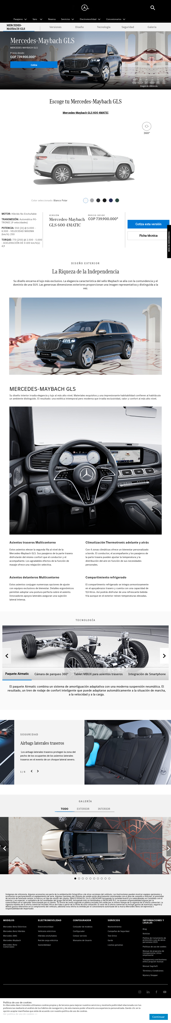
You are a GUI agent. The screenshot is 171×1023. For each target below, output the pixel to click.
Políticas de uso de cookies (154, 947)
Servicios (65, 19)
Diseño (79, 27)
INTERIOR (104, 809)
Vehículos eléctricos (47, 931)
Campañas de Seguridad (118, 931)
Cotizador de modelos (82, 927)
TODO (64, 809)
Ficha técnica (148, 236)
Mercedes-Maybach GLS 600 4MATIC (85, 112)
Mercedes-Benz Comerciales (10, 946)
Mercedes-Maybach (12, 940)
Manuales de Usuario (82, 940)
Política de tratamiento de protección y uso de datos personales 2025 (154, 940)
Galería (152, 27)
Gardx (110, 940)
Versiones (55, 27)
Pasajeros (18, 19)
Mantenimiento (114, 927)
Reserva (52, 19)
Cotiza (34, 65)
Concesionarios (113, 19)
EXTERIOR (83, 809)
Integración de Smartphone (147, 674)
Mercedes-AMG (10, 936)
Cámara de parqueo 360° (51, 674)
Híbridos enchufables (47, 936)
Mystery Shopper (150, 975)
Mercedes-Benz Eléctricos (14, 927)
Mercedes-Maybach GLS (16, 27)
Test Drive (112, 936)
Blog (145, 929)
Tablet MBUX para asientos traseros (98, 674)
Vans (35, 19)
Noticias (146, 934)
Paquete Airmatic (17, 674)
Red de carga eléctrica (48, 940)
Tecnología (103, 27)
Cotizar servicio (80, 936)
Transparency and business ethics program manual (155, 961)
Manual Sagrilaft (150, 966)
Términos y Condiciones (153, 971)
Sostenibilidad (44, 945)
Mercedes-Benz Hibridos (14, 931)
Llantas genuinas (115, 945)
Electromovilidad (88, 19)
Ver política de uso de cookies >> (20, 1014)
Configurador (79, 931)
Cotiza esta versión (148, 224)
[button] (164, 656)
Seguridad (128, 27)
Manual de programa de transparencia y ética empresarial (153, 953)
